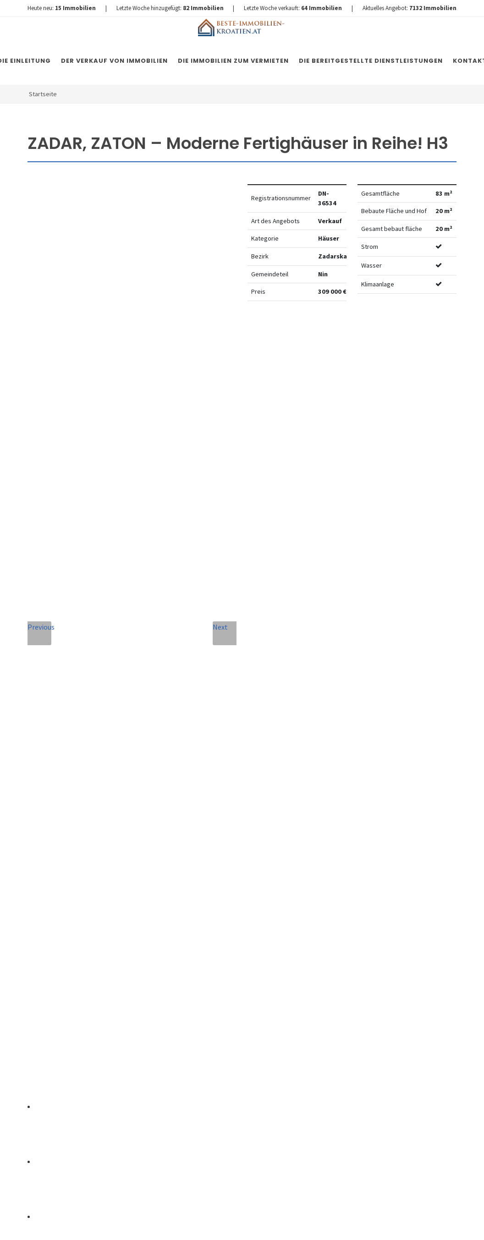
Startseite (43, 94)
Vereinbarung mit (212, 980)
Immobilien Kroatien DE (191, 1224)
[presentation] (224, 1019)
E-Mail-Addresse (264, 785)
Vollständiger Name (171, 788)
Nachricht (165, 876)
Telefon (159, 834)
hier (423, 958)
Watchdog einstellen (374, 336)
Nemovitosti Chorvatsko (263, 1224)
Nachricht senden (224, 1056)
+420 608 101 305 (83, 894)
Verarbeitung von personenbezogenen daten (212, 980)
